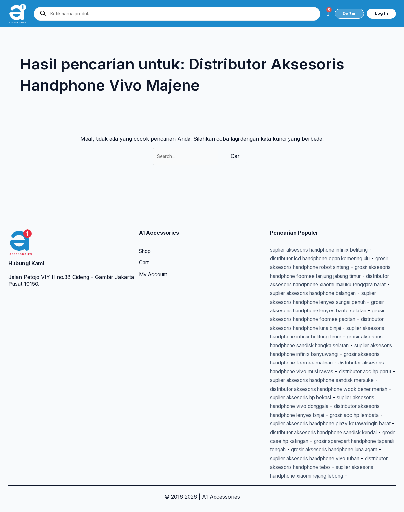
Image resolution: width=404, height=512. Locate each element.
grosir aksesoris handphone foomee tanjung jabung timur (332, 241)
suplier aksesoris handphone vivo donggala (324, 389)
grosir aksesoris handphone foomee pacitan (325, 293)
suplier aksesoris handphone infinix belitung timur (332, 310)
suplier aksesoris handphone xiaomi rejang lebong (332, 467)
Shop (146, 216)
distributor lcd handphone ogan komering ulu (326, 223)
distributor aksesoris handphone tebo (337, 458)
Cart (144, 228)
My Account (154, 240)
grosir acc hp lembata (297, 406)
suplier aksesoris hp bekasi (343, 380)
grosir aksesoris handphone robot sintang (322, 232)
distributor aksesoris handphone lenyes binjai (326, 397)
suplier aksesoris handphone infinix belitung (325, 215)
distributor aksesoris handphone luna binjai (323, 302)
